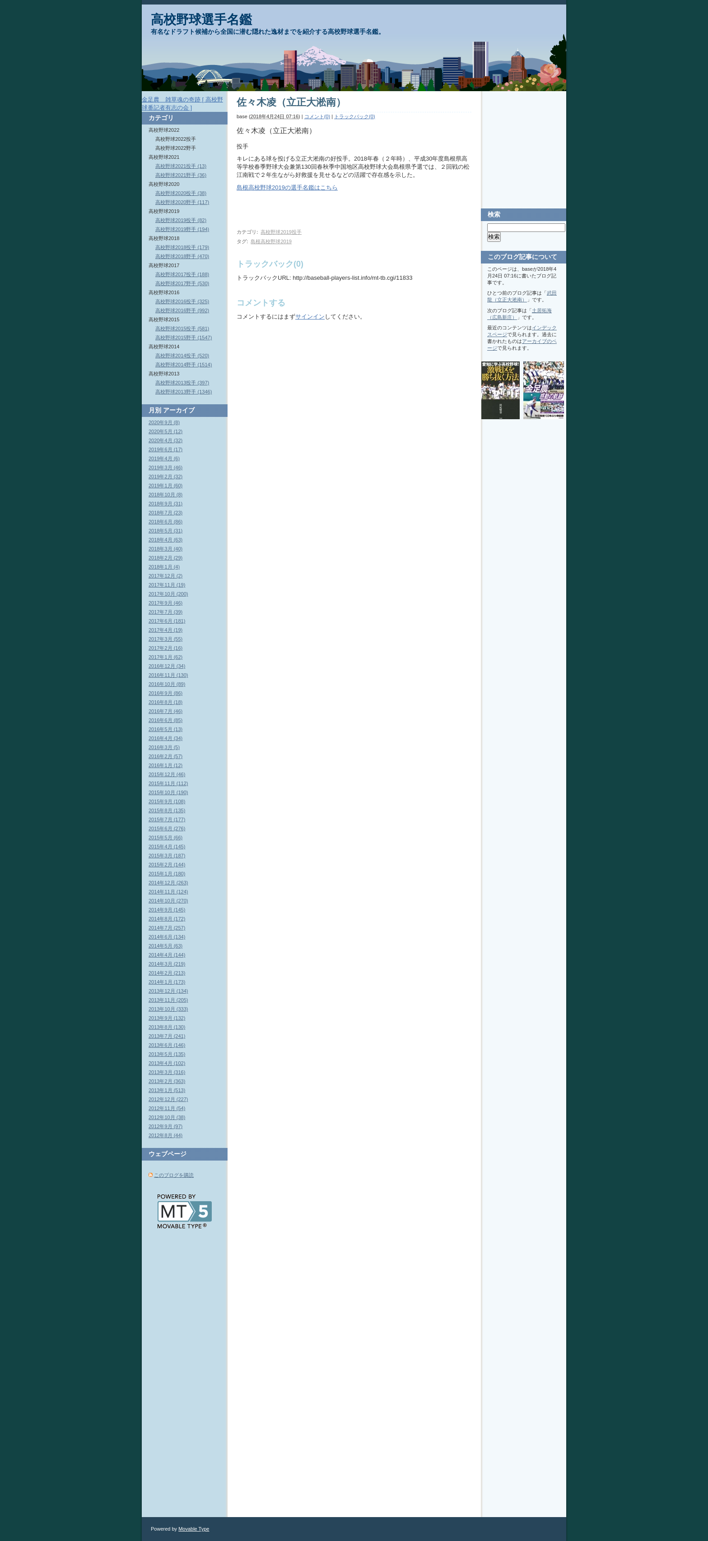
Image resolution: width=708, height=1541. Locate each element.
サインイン (310, 316)
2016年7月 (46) (165, 711)
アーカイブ (179, 410)
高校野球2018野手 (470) (182, 256)
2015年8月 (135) (167, 810)
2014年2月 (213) (167, 973)
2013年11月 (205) (168, 1000)
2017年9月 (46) (165, 603)
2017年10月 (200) (168, 594)
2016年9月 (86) (165, 693)
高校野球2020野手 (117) (182, 202)
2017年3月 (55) (165, 639)
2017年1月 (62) (165, 657)
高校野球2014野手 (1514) (183, 364)
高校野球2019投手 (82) (180, 220)
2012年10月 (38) (167, 1117)
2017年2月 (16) (165, 648)
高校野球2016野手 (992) (182, 310)
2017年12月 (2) (165, 575)
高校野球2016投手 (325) (182, 301)
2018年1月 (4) (164, 566)
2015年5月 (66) (165, 837)
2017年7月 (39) (165, 612)
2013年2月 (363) (167, 1081)
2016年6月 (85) (165, 720)
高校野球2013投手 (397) (182, 382)
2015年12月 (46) (167, 774)
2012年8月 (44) (165, 1135)
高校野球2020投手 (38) (180, 193)
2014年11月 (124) (168, 891)
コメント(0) (317, 116)
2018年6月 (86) (165, 521)
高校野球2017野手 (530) (182, 283)
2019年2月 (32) (165, 476)
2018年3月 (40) (165, 548)
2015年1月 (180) (167, 873)
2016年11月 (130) (168, 675)
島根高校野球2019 (271, 241)
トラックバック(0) (354, 116)
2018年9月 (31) (165, 503)
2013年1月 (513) (167, 1090)
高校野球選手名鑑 (201, 20)
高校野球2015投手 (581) (182, 328)
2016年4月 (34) (165, 738)
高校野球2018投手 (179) (182, 247)
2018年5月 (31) (165, 530)
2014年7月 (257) (167, 927)
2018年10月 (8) (165, 494)
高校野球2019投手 (281, 232)
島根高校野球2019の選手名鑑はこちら (287, 187)
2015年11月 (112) (168, 783)
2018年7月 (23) (165, 512)
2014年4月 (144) (167, 955)
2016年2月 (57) (165, 756)
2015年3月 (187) (167, 855)
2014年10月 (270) (168, 900)
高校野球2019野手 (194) (182, 229)
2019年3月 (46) (165, 467)
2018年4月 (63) (165, 539)
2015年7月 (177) (167, 819)
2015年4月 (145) (167, 846)
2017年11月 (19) (167, 585)
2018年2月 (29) (165, 557)
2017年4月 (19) (165, 630)
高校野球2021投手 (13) (180, 166)
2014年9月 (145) (167, 909)
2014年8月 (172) (167, 918)
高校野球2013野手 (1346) (183, 391)
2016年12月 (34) (167, 666)
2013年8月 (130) (167, 1027)
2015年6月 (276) (167, 828)
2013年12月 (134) (168, 991)
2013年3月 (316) (167, 1072)
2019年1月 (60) (165, 485)
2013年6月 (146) (167, 1045)
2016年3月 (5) (164, 747)
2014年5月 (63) (165, 946)
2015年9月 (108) (167, 801)
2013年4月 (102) (167, 1063)
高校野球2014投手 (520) (182, 355)
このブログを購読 (174, 1175)
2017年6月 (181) (167, 621)
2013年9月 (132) (167, 1018)
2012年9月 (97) (165, 1126)
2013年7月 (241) (167, 1036)
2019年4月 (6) (164, 458)
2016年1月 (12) (165, 765)
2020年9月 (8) (164, 422)
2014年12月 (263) (168, 882)
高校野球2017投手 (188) (182, 274)
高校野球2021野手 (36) (180, 175)
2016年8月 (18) (165, 702)
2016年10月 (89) (167, 684)
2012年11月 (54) (167, 1108)
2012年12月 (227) (168, 1099)
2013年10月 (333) (168, 1009)
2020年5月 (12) (165, 431)
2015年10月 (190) (168, 792)
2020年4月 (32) (165, 440)
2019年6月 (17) (165, 449)
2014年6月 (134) (167, 936)
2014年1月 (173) (167, 982)
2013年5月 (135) (167, 1054)
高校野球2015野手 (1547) (183, 337)
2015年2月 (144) (167, 864)
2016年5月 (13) (165, 729)
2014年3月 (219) (167, 964)
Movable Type (193, 1529)
